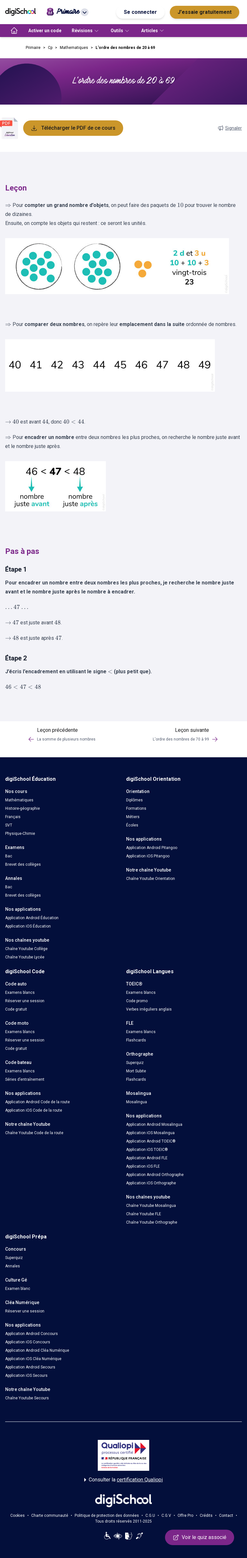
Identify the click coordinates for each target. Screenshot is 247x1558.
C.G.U (150, 1515)
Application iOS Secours (26, 1375)
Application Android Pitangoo (151, 847)
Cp (50, 47)
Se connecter (140, 12)
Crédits (206, 1515)
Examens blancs (20, 992)
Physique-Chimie (20, 833)
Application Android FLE (147, 1158)
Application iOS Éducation (28, 926)
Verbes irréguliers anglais (149, 1009)
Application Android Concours (31, 1333)
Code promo (137, 1001)
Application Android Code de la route (37, 1102)
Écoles (132, 825)
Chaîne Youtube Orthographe (151, 1222)
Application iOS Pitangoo (147, 856)
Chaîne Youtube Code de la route (34, 1133)
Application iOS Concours (27, 1342)
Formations (136, 808)
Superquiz (135, 1062)
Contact (226, 1515)
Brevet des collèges (23, 864)
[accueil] (14, 30)
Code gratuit (16, 1009)
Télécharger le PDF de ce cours (73, 128)
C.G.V (166, 1515)
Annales (12, 1266)
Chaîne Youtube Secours (27, 1398)
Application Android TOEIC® (151, 1141)
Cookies (17, 1515)
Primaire (33, 47)
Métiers (133, 817)
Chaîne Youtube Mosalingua (151, 1205)
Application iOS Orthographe (151, 1183)
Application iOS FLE (143, 1166)
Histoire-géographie (22, 808)
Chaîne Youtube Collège (26, 949)
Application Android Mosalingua (154, 1124)
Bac (8, 856)
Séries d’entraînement (24, 1079)
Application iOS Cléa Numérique (33, 1359)
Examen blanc (17, 1288)
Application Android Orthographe (155, 1174)
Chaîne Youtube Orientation (150, 878)
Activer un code (44, 30)
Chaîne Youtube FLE (143, 1214)
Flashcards (136, 1040)
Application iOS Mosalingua (150, 1133)
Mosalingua (136, 1102)
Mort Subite (136, 1071)
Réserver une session (24, 1001)
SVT (8, 825)
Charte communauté (49, 1515)
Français (13, 817)
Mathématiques (19, 800)
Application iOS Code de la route (33, 1110)
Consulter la (123, 1480)
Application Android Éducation (32, 918)
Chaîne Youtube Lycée (24, 957)
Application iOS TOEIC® (147, 1149)
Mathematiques (74, 47)
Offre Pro (185, 1515)
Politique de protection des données (107, 1515)
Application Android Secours (30, 1367)
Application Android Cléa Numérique (37, 1350)
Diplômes (134, 800)
